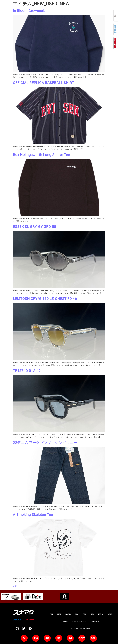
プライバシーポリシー (79, 621)
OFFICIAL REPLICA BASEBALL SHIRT (43, 82)
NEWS (59, 614)
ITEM (84, 614)
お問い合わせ (95, 621)
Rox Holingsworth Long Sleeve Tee (41, 154)
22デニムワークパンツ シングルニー (45, 442)
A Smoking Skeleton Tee (33, 514)
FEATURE (100, 614)
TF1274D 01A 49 (27, 370)
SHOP (76, 614)
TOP (51, 614)
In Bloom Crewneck (29, 10)
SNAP (92, 614)
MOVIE (110, 614)
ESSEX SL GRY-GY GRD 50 (35, 226)
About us (65, 621)
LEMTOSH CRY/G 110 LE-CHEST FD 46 (45, 298)
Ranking (68, 614)
